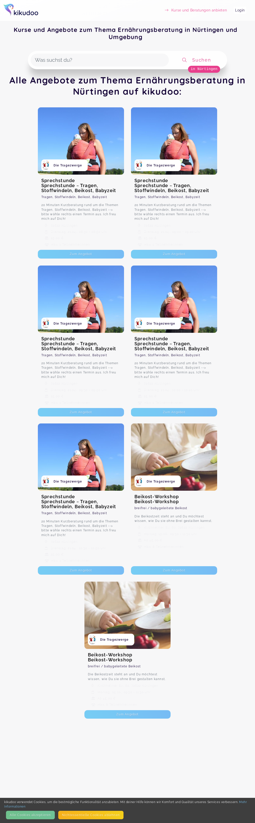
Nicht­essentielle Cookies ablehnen (91, 815)
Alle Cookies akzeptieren (30, 815)
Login (240, 10)
